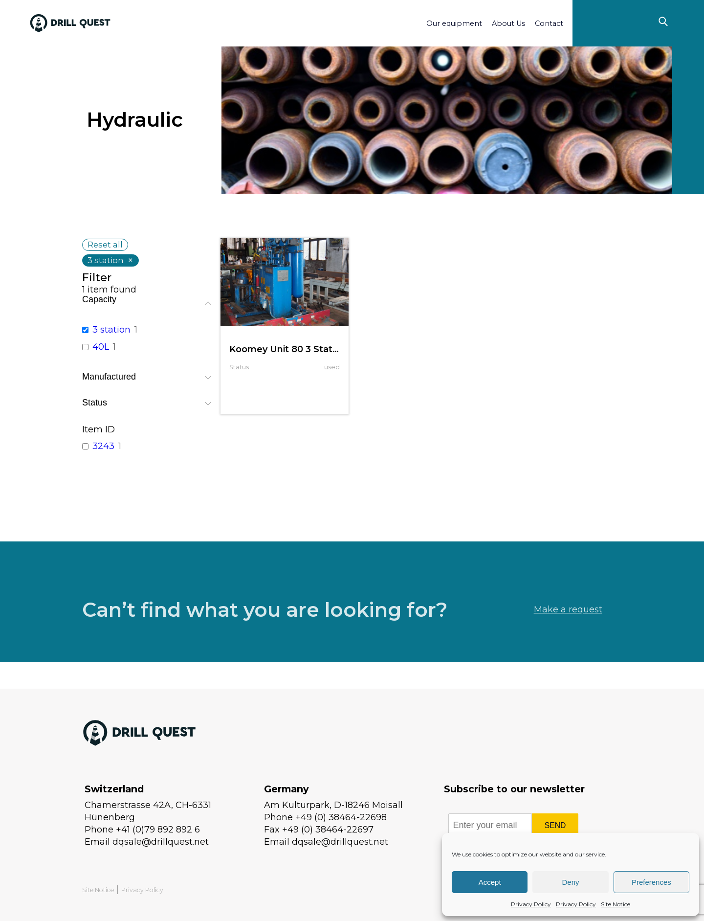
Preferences (651, 882)
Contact (549, 23)
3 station (111, 329)
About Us (508, 23)
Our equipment (454, 23)
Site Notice (615, 904)
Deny (570, 882)
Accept (490, 882)
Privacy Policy (531, 904)
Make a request (568, 627)
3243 (103, 446)
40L (100, 346)
